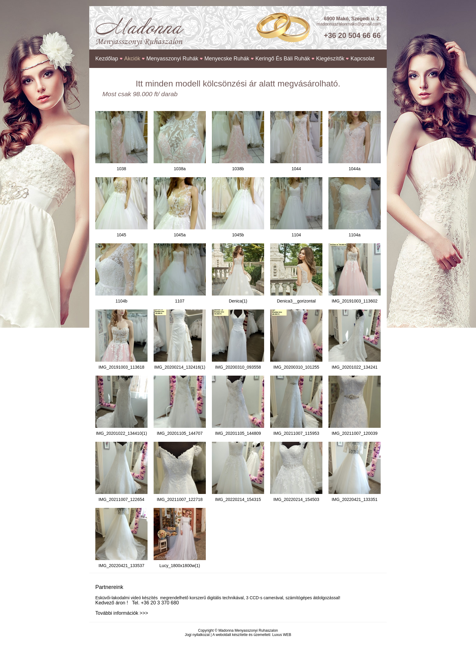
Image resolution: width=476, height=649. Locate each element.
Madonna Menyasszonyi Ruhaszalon (248, 630)
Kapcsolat (362, 59)
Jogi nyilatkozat (197, 635)
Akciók (132, 59)
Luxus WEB (281, 635)
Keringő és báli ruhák (282, 59)
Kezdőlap (106, 59)
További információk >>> (121, 613)
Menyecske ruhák (226, 59)
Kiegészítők (330, 59)
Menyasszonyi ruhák (172, 59)
